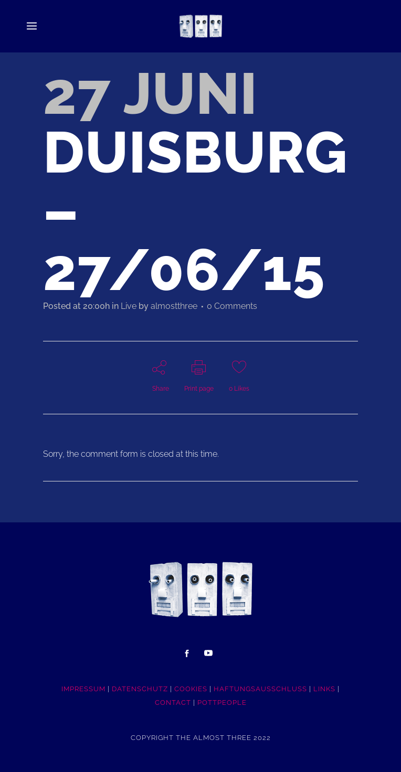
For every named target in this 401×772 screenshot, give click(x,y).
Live (128, 306)
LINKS (324, 689)
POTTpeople (222, 702)
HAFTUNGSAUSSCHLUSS (260, 689)
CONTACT (173, 702)
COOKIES (190, 689)
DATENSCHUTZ (140, 689)
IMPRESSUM (83, 689)
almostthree (174, 306)
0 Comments (232, 306)
